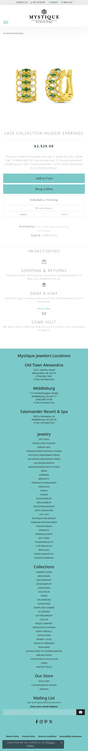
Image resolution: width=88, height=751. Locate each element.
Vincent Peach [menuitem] (44, 666)
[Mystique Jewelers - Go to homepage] (44, 16)
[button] (21, 2)
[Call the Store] (44, 376)
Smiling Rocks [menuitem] (44, 655)
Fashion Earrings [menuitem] (44, 557)
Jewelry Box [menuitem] (44, 447)
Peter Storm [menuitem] (44, 635)
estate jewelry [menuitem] (44, 498)
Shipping (23, 214)
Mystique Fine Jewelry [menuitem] (44, 518)
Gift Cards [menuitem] (44, 538)
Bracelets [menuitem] (44, 478)
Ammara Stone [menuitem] (44, 572)
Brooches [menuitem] (44, 549)
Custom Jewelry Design (44, 685)
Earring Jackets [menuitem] (43, 534)
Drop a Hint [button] (44, 189)
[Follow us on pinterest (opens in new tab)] (45, 722)
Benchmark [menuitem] (44, 576)
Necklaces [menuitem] (44, 486)
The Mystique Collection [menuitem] (44, 659)
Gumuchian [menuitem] (44, 603)
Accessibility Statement (71, 736)
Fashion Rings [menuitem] (44, 526)
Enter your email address (44, 706)
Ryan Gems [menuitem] (44, 647)
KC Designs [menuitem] (44, 611)
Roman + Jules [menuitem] (44, 639)
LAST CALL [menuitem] (44, 514)
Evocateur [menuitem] (44, 591)
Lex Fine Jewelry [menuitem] (44, 615)
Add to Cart (44, 178)
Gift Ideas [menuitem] (44, 439)
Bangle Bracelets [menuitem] (44, 553)
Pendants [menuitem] (44, 530)
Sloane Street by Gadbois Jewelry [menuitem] (44, 651)
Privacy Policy (28, 736)
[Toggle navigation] (5, 22)
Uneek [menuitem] (44, 663)
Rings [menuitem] (44, 470)
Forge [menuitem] (44, 595)
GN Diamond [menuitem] (44, 599)
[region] (44, 85)
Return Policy (12, 736)
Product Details (44, 251)
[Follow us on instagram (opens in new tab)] (41, 722)
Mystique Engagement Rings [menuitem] (44, 455)
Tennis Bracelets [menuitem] (44, 542)
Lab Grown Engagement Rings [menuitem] (44, 459)
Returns (64, 214)
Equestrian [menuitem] (44, 587)
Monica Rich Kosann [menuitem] (44, 627)
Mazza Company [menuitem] (44, 623)
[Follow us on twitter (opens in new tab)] (51, 722)
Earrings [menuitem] (44, 474)
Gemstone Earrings (14, 33)
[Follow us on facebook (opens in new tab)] (37, 722)
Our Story (44, 681)
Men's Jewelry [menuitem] (44, 502)
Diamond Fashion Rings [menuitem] (44, 522)
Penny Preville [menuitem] (44, 631)
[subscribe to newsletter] (80, 712)
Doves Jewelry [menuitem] (44, 583)
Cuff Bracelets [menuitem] (44, 546)
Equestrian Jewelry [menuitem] (44, 506)
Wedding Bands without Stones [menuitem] (44, 451)
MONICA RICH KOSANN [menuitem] (44, 443)
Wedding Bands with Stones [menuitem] (44, 466)
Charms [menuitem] (44, 494)
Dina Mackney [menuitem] (44, 580)
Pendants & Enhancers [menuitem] (44, 482)
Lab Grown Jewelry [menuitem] (43, 463)
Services (44, 689)
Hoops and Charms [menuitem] (44, 607)
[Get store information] (44, 379)
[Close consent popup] (61, 743)
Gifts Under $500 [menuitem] (44, 510)
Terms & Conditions (47, 736)
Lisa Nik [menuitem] (44, 619)
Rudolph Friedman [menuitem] (44, 643)
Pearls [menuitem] (44, 490)
